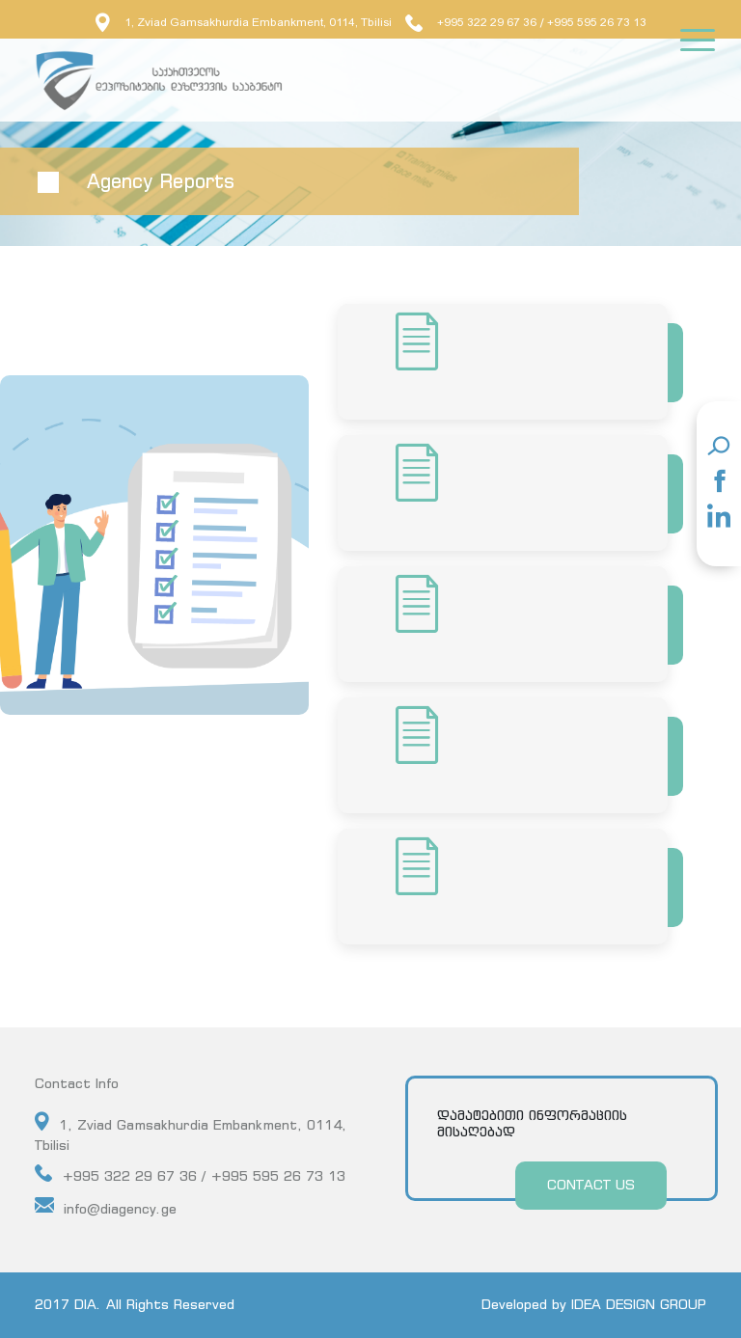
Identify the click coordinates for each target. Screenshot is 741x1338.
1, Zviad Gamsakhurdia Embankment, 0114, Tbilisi (244, 22)
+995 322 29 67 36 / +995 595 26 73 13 (190, 1174)
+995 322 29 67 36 (470, 22)
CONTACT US (591, 1184)
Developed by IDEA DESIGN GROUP (593, 1304)
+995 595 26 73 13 (596, 22)
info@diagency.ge (106, 1205)
